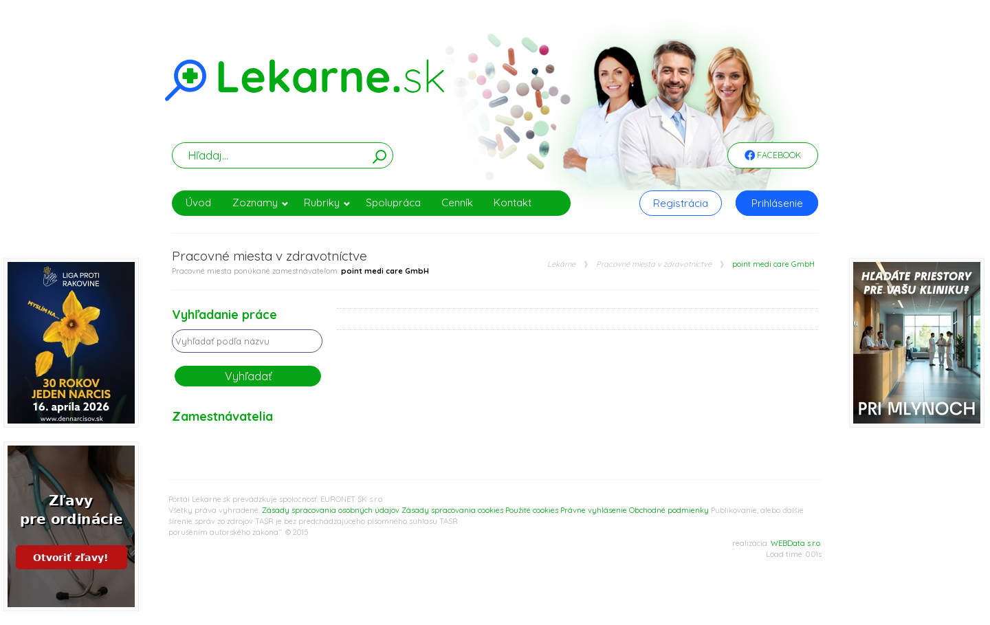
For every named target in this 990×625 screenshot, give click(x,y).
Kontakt (512, 202)
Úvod (198, 202)
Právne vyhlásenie (593, 510)
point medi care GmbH (773, 264)
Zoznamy (260, 202)
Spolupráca (393, 202)
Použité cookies (531, 510)
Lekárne (561, 264)
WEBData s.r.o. (796, 543)
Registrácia (680, 203)
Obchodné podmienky (669, 510)
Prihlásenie (777, 203)
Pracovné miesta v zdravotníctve (654, 264)
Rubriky (327, 202)
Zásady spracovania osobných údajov (330, 510)
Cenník (457, 202)
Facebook (773, 156)
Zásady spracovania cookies (452, 510)
